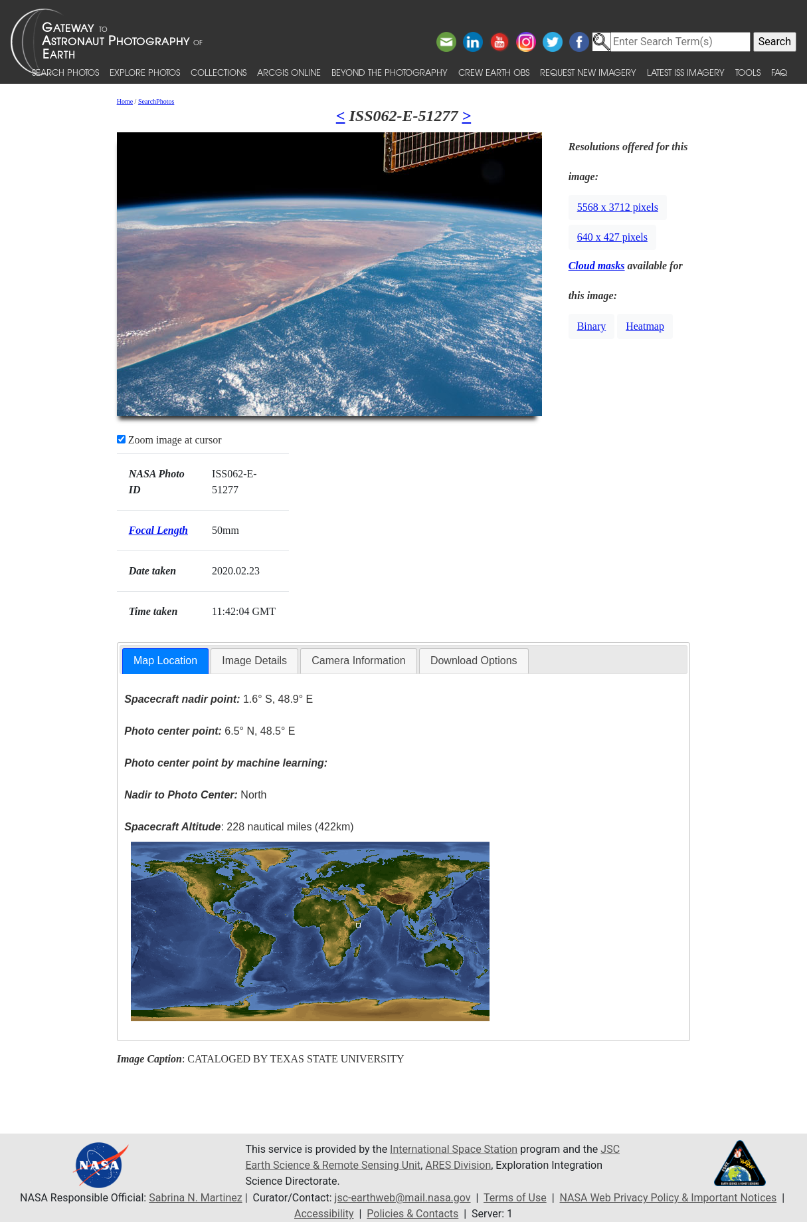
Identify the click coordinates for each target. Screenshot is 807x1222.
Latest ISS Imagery (686, 72)
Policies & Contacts (412, 1213)
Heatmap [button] (645, 326)
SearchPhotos (156, 101)
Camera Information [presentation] (358, 660)
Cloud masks (597, 265)
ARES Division (458, 1165)
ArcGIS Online (289, 72)
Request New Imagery (588, 72)
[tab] (165, 661)
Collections (218, 72)
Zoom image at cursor (169, 439)
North (195, 794)
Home (125, 101)
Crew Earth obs (493, 72)
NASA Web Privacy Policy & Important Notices (668, 1197)
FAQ (779, 72)
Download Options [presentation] (473, 660)
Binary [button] (591, 326)
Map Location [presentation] (165, 660)
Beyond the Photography (389, 72)
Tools (748, 72)
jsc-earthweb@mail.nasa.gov (403, 1197)
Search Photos (65, 72)
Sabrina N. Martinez (195, 1197)
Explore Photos (145, 72)
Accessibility (324, 1213)
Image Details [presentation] (254, 660)
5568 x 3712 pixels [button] (617, 207)
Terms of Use (515, 1197)
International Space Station (453, 1149)
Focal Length (158, 530)
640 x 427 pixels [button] (612, 237)
